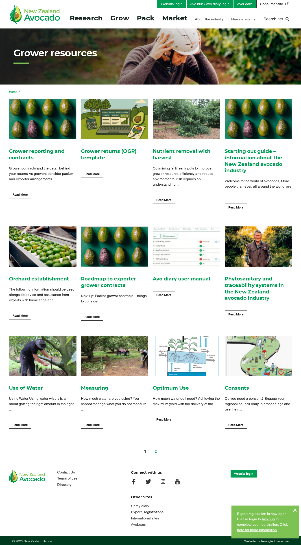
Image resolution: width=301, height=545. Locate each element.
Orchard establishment (39, 278)
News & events (243, 19)
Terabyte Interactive (275, 540)
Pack (146, 18)
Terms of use (67, 477)
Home (13, 91)
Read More (20, 194)
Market (174, 18)
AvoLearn (244, 4)
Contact (269, 19)
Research (86, 18)
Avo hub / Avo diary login (209, 4)
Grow (119, 18)
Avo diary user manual (181, 278)
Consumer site (271, 4)
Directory (64, 483)
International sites (145, 517)
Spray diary (140, 504)
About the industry (209, 19)
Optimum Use (171, 387)
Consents (237, 387)
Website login (172, 4)
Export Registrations (147, 511)
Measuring (94, 387)
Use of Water (26, 387)
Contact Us (66, 471)
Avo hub (268, 519)
